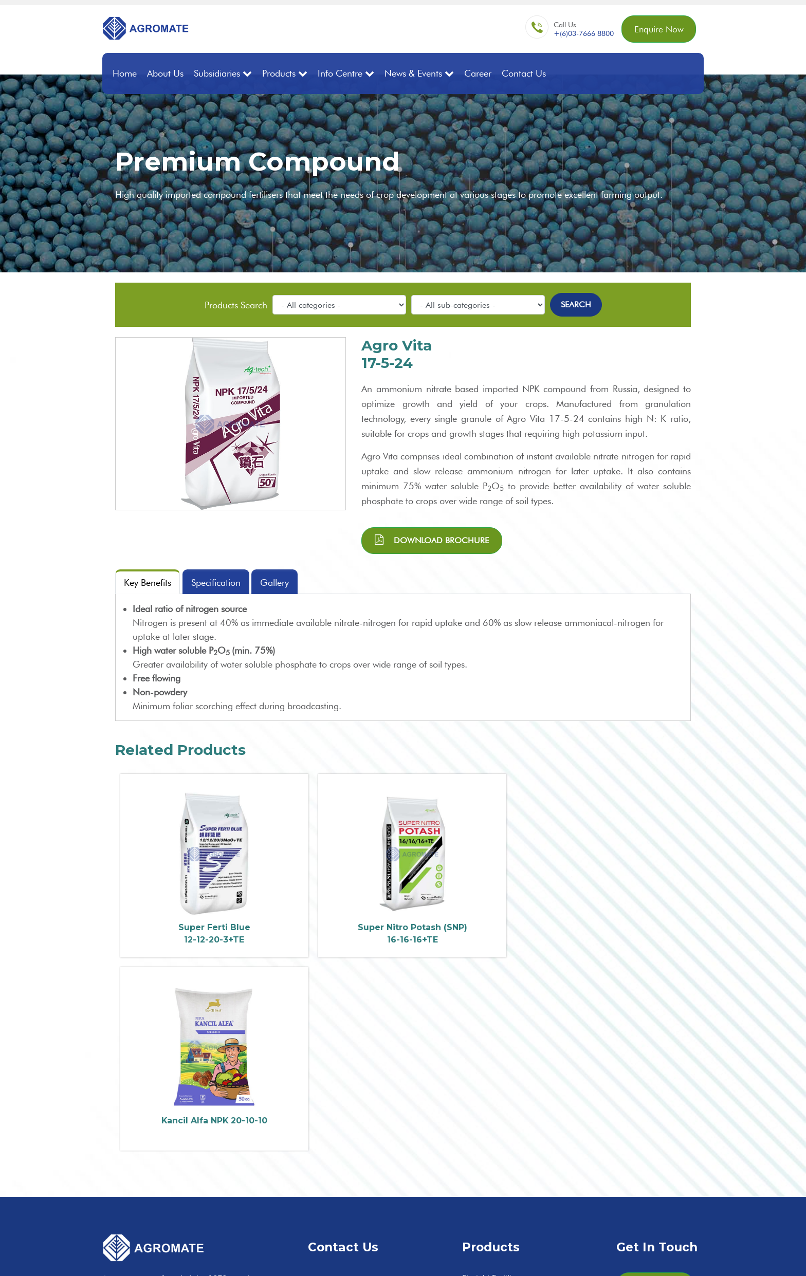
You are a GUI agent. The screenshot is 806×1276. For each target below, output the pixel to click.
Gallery (275, 582)
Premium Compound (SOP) (511, 1133)
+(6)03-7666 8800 (581, 34)
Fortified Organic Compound (514, 1147)
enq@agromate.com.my (377, 1100)
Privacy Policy (684, 1256)
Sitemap (643, 1256)
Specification (216, 582)
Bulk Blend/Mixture (496, 1092)
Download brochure (432, 539)
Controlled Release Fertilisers (514, 1175)
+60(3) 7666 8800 (369, 1079)
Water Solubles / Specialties (511, 1189)
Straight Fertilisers (494, 1078)
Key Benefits (147, 582)
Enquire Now (657, 29)
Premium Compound (500, 1119)
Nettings (476, 1217)
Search (576, 304)
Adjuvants (479, 1203)
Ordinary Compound (500, 1106)
